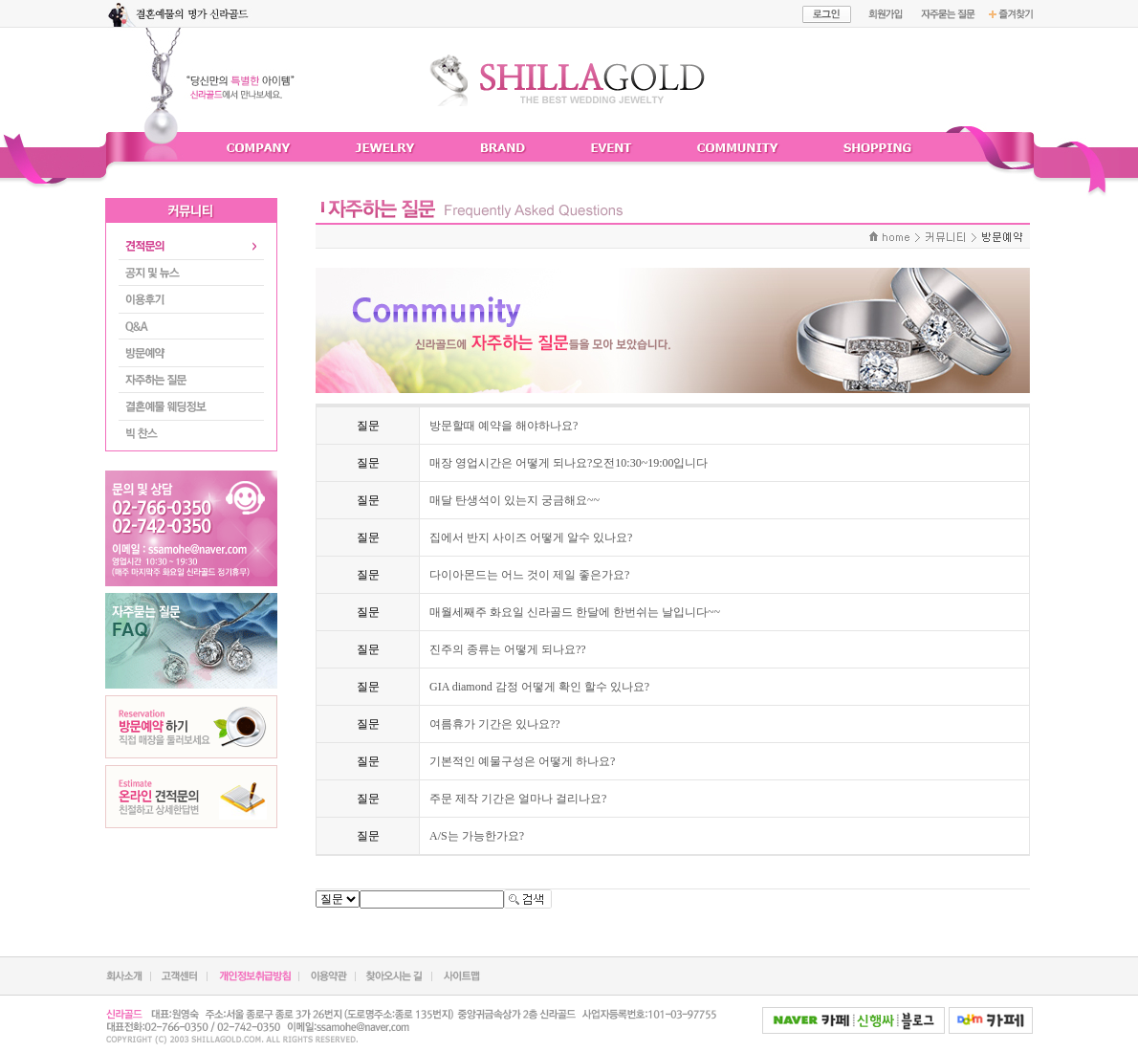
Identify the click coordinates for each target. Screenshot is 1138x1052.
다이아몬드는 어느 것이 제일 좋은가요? (529, 574)
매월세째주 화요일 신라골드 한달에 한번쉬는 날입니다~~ (574, 612)
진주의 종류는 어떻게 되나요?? (507, 649)
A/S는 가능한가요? (476, 836)
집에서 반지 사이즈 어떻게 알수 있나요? (530, 537)
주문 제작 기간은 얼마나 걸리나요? (517, 798)
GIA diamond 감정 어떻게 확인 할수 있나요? (539, 686)
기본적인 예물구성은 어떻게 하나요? (522, 761)
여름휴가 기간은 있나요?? (494, 724)
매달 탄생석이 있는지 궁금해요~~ (514, 500)
